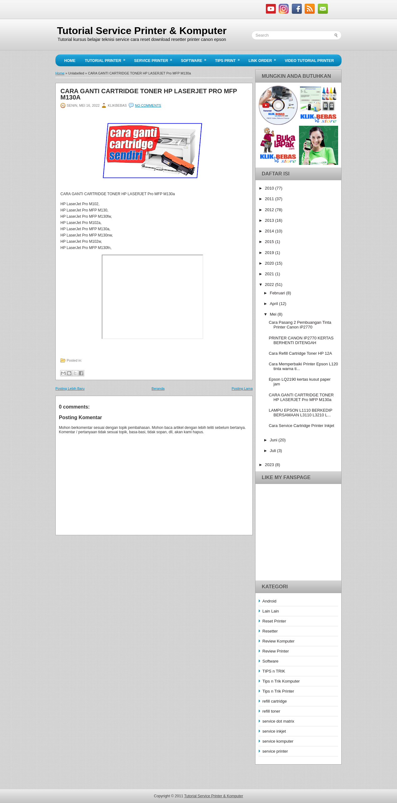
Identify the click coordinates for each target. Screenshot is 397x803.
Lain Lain (270, 611)
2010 (270, 188)
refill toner (271, 711)
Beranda (158, 388)
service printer (275, 751)
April (274, 303)
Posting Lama (242, 388)
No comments (148, 105)
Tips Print (229, 59)
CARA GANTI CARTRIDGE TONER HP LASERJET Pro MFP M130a (148, 94)
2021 (270, 274)
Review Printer (275, 651)
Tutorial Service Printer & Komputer (142, 30)
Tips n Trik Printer (278, 691)
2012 (270, 209)
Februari (278, 293)
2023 (270, 464)
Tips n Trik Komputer (281, 681)
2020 (270, 263)
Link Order (264, 59)
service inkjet (274, 731)
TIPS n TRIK (273, 671)
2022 (270, 284)
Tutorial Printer (107, 59)
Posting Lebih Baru (70, 388)
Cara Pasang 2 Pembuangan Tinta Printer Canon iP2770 (300, 324)
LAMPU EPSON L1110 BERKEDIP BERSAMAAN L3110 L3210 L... (300, 412)
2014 (270, 231)
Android (269, 601)
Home (69, 60)
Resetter (270, 631)
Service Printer (155, 59)
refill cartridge (274, 701)
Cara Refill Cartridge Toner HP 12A (300, 353)
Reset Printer (274, 621)
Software (195, 59)
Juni (274, 440)
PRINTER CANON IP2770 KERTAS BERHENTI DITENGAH (301, 340)
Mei (274, 314)
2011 (270, 198)
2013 (270, 220)
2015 (270, 241)
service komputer (277, 741)
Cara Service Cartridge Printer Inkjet (301, 425)
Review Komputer (278, 641)
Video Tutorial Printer (309, 60)
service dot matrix (278, 721)
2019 (270, 252)
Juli (273, 450)
